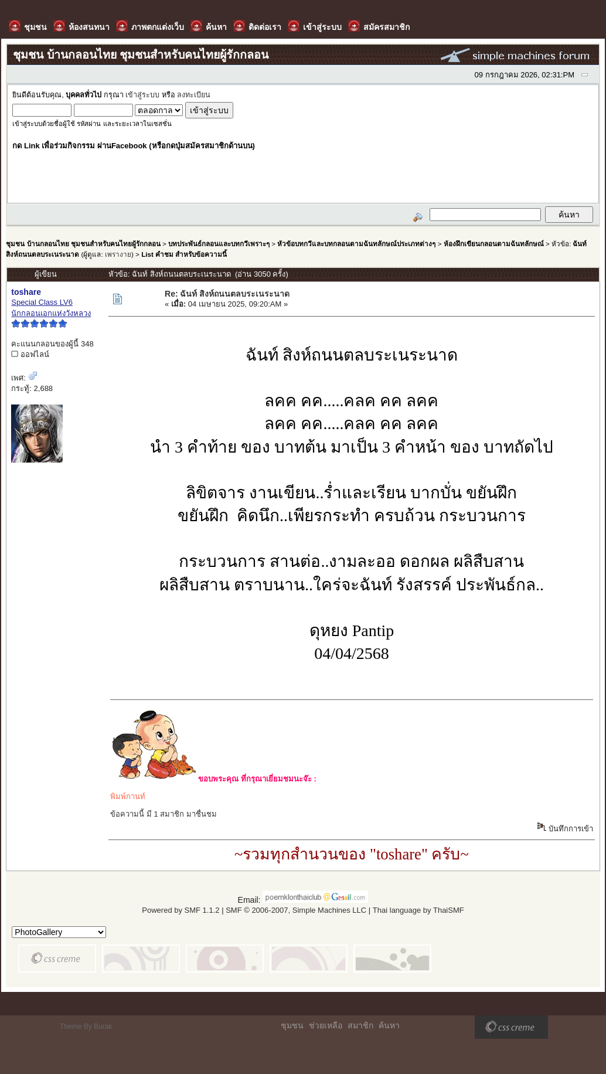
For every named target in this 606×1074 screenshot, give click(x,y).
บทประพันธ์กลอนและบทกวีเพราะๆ (219, 243)
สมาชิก (360, 1025)
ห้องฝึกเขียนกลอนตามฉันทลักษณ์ (494, 243)
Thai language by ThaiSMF (418, 910)
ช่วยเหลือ (325, 1025)
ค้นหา (389, 1025)
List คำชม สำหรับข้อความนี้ (184, 254)
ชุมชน (292, 1025)
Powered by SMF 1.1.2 (180, 910)
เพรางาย (118, 254)
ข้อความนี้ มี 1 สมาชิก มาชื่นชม (163, 814)
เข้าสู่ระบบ (142, 95)
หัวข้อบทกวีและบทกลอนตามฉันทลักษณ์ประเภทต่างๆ (356, 243)
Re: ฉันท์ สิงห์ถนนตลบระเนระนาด (227, 293)
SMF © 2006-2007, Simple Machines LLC (296, 910)
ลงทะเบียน (193, 95)
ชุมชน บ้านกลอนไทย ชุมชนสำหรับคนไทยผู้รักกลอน (83, 243)
